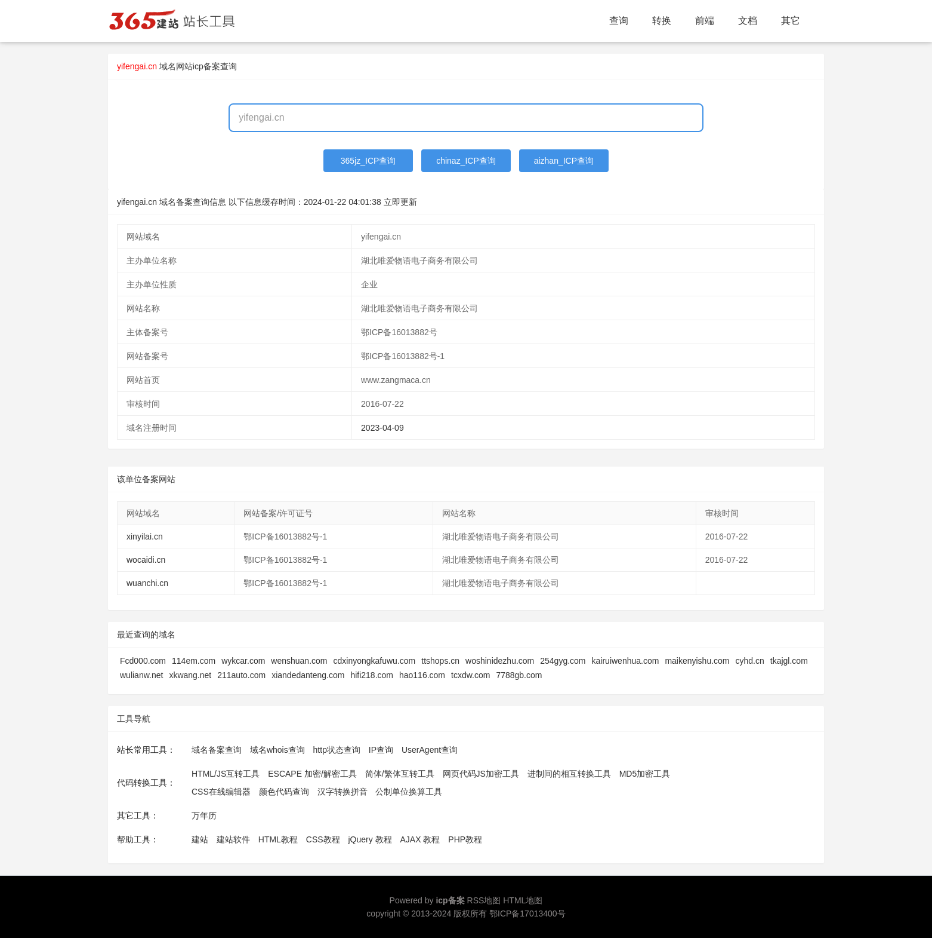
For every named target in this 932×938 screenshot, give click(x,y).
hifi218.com (371, 675)
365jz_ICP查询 (368, 160)
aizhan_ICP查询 (564, 160)
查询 (618, 21)
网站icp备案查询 (206, 66)
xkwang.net (190, 675)
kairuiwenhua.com (625, 661)
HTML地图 (522, 900)
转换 (661, 21)
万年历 (204, 815)
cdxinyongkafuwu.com (375, 661)
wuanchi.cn (147, 583)
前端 (704, 21)
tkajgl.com (789, 661)
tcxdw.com (470, 675)
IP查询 (381, 750)
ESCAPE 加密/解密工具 (312, 773)
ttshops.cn (440, 661)
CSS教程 (323, 839)
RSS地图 (484, 900)
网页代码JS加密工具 (481, 773)
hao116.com (422, 675)
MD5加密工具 (645, 773)
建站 (200, 839)
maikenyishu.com (697, 661)
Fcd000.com (143, 661)
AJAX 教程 (420, 839)
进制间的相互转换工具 (569, 773)
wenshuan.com (299, 661)
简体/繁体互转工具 (399, 773)
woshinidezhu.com (499, 661)
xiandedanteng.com (307, 675)
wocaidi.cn (145, 560)
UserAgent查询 (430, 750)
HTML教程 (278, 839)
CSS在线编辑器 (221, 791)
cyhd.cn (750, 661)
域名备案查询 (217, 750)
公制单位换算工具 (408, 791)
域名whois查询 (277, 750)
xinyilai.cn (144, 536)
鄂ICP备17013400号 (527, 913)
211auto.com (241, 675)
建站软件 (233, 839)
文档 (747, 21)
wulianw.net (141, 675)
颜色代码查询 (284, 791)
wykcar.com (243, 661)
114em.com (193, 661)
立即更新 (400, 202)
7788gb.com (519, 675)
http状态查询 (336, 750)
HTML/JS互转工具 (226, 773)
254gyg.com (562, 661)
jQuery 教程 (369, 839)
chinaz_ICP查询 (466, 160)
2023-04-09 (382, 428)
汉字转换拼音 (342, 791)
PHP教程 (465, 839)
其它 (790, 21)
